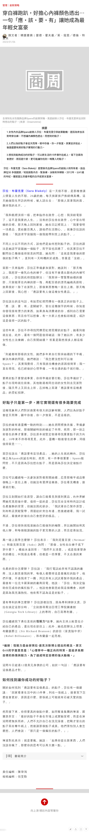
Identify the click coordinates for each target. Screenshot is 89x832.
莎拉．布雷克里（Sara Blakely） (26, 191)
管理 (5, 5)
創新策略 (14, 5)
